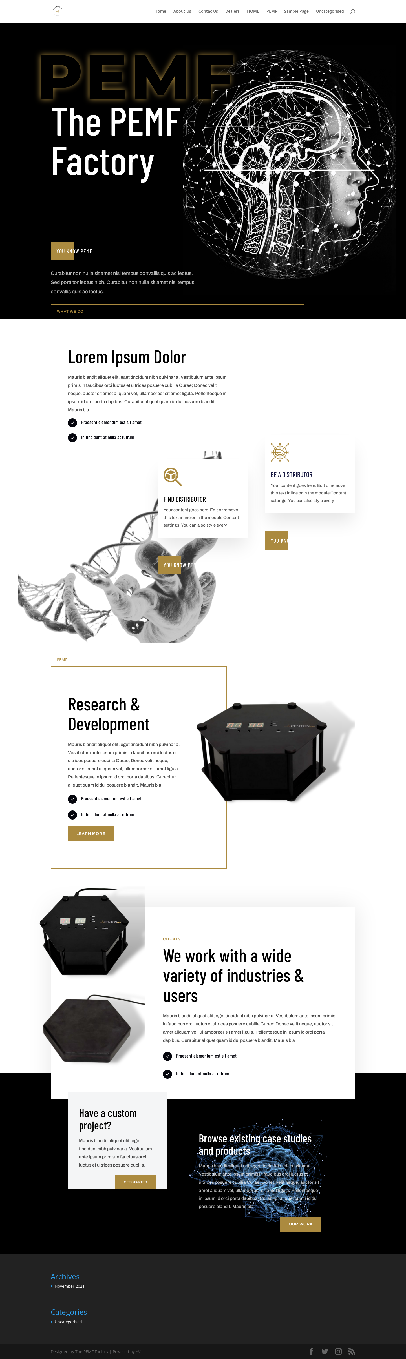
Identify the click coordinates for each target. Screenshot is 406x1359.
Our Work (301, 1224)
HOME (253, 11)
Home (160, 11)
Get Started (135, 1182)
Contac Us (208, 11)
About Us (182, 11)
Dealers (232, 11)
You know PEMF (74, 251)
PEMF (271, 11)
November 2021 (70, 1286)
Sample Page (296, 11)
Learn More (90, 834)
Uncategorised (330, 11)
